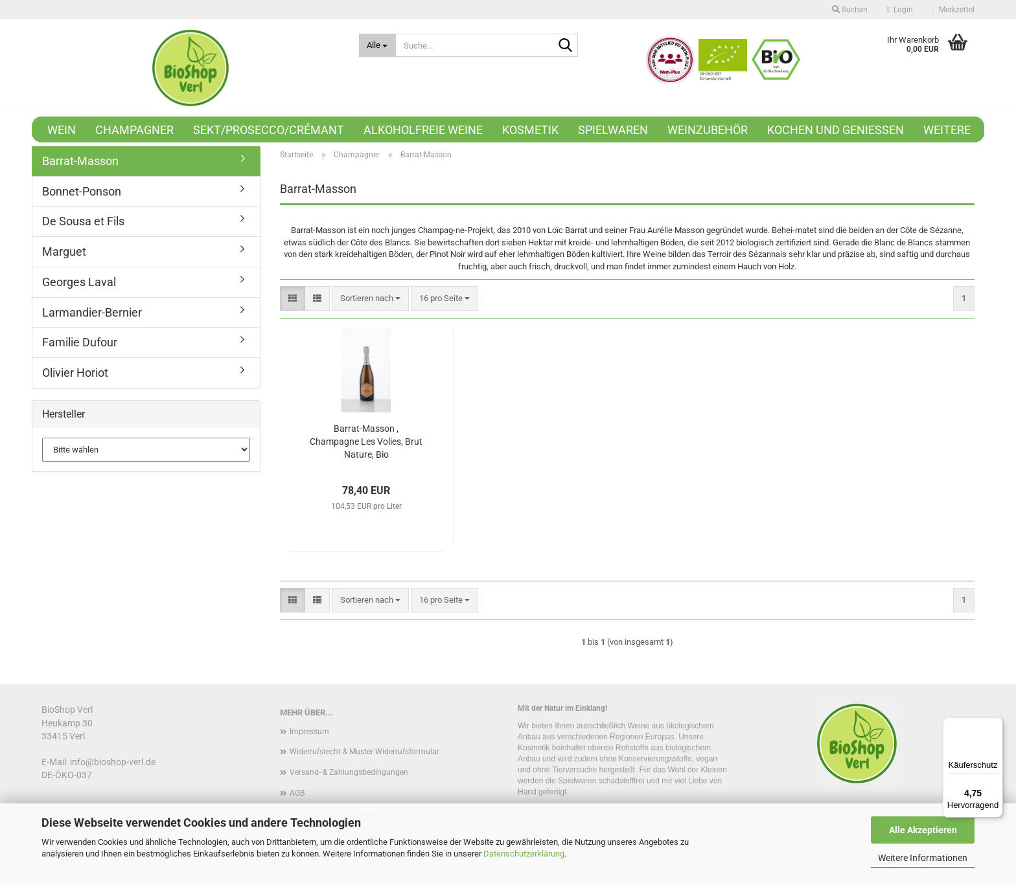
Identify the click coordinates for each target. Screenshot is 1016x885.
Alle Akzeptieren (923, 830)
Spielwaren (613, 130)
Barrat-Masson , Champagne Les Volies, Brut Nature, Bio (366, 441)
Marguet (64, 251)
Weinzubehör (707, 130)
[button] (292, 298)
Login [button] (900, 9)
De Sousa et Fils (83, 221)
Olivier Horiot (75, 372)
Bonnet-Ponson (81, 191)
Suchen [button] (850, 9)
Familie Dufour (79, 342)
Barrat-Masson (80, 161)
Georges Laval (79, 282)
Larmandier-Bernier (92, 312)
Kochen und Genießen (835, 130)
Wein (61, 130)
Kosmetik (530, 130)
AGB (297, 793)
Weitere (947, 130)
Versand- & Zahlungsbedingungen (349, 772)
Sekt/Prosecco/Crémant (268, 130)
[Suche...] (377, 45)
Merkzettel (953, 9)
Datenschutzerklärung (523, 853)
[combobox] (370, 298)
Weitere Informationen (922, 858)
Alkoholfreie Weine (423, 130)
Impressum (309, 731)
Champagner (134, 130)
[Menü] (995, 725)
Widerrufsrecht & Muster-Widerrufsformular (364, 751)
